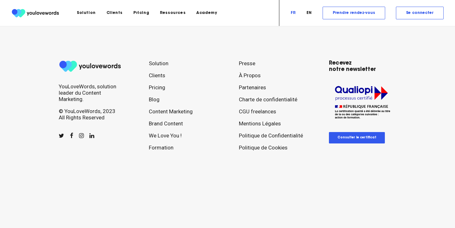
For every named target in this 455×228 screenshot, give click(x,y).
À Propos (250, 75)
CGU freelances (257, 111)
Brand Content (166, 123)
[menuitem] (86, 13)
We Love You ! (165, 135)
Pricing (141, 13)
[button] (61, 136)
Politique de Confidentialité (271, 135)
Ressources (172, 13)
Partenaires (252, 87)
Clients (114, 13)
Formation (161, 147)
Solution (86, 13)
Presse (247, 63)
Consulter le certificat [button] (356, 137)
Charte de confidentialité (268, 99)
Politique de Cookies (263, 147)
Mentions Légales (260, 123)
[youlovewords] (36, 13)
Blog (154, 99)
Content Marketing (171, 111)
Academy (206, 13)
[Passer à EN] (309, 13)
